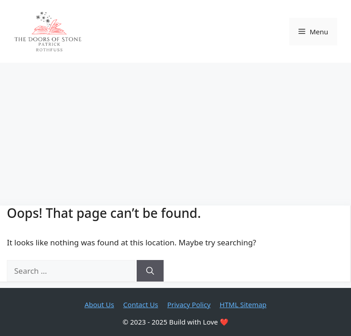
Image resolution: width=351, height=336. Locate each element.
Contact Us (140, 304)
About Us (99, 304)
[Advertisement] (175, 131)
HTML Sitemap (243, 304)
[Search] (150, 271)
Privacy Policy (189, 304)
